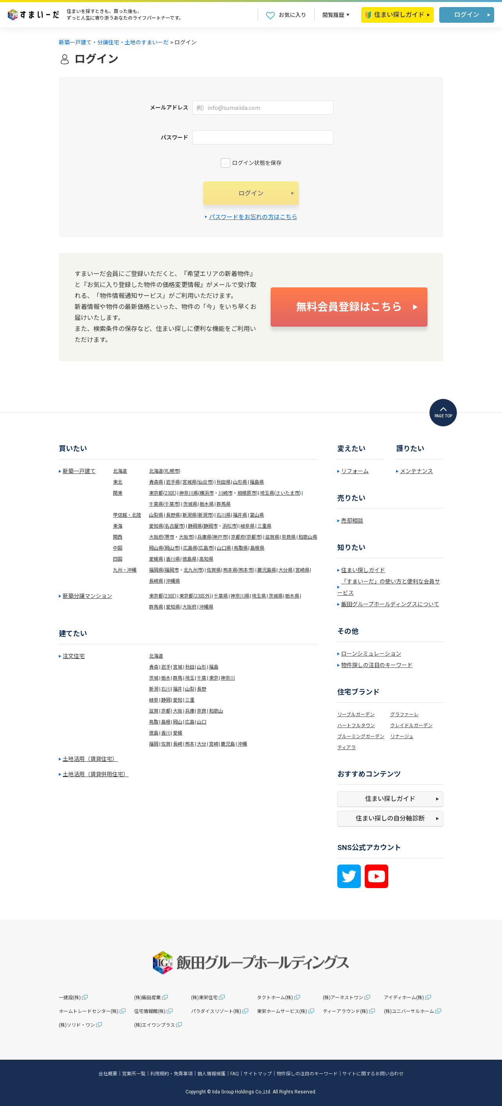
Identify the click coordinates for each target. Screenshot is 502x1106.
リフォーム (355, 471)
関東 (117, 493)
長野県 (173, 515)
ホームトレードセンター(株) (88, 1011)
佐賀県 (214, 570)
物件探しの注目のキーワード (377, 665)
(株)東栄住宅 (204, 997)
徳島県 (189, 559)
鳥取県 (241, 548)
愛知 (177, 700)
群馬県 (223, 504)
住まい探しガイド (394, 15)
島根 (166, 722)
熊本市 (246, 570)
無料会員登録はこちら (349, 307)
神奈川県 (188, 493)
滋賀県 (272, 537)
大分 (201, 744)
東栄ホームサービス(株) (282, 1011)
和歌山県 (307, 537)
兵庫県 (204, 537)
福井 (177, 689)
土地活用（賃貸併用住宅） (96, 774)
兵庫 (190, 711)
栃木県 (207, 504)
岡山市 (172, 548)
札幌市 (172, 471)
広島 (190, 722)
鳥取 (153, 722)
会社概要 (107, 1074)
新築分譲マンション (87, 596)
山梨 (190, 689)
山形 (201, 667)
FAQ (234, 1074)
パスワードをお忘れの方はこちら (253, 217)
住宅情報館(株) (150, 1011)
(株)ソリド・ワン (77, 1025)
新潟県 (189, 515)
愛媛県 (156, 559)
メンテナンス (416, 471)
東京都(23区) (162, 596)
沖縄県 (173, 581)
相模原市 (246, 493)
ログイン (466, 14)
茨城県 (190, 504)
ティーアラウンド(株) (345, 1011)
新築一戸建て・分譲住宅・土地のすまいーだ (114, 42)
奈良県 (289, 537)
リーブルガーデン (356, 714)
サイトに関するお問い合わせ (373, 1074)
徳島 (153, 733)
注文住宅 (74, 656)
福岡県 (156, 570)
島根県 (257, 548)
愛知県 (156, 526)
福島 (213, 667)
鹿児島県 (266, 570)
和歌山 (216, 711)
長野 (201, 689)
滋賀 (153, 711)
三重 (190, 700)
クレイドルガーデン (411, 725)
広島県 (190, 548)
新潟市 (205, 515)
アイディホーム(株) (404, 997)
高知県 (206, 559)
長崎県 (156, 581)
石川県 (223, 515)
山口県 (224, 548)
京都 (166, 711)
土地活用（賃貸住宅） (90, 759)
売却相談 (352, 520)
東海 (117, 526)
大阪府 (156, 537)
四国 (117, 559)
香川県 (173, 559)
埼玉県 (267, 493)
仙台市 (205, 482)
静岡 (166, 700)
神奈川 (228, 678)
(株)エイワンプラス (154, 1025)
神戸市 (220, 537)
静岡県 (195, 526)
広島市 (206, 548)
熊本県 (230, 570)
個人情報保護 (211, 1074)
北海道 (120, 471)
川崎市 (225, 493)
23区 (170, 493)
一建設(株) (70, 997)
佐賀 (166, 744)
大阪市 (186, 537)
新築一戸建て (79, 471)
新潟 (153, 689)
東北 (117, 482)
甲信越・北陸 (127, 515)
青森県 (156, 482)
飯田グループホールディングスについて (390, 604)
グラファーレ (404, 714)
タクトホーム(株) (275, 997)
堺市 (169, 537)
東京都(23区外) (195, 596)
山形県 (240, 482)
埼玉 (190, 678)
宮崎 (213, 744)
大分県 (285, 570)
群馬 (177, 678)
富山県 (257, 515)
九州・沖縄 (124, 570)
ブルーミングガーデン (360, 736)
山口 (201, 722)
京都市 (254, 537)
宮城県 (189, 482)
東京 (213, 678)
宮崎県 (302, 570)
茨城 (153, 678)
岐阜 (153, 700)
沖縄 (242, 744)
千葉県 (156, 504)
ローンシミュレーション (371, 654)
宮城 (177, 667)
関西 (117, 537)
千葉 (201, 678)
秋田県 (223, 482)
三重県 (264, 526)
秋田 (190, 667)
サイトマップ (258, 1074)
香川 (166, 733)
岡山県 (156, 548)
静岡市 (211, 526)
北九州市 (193, 570)
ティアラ (346, 747)
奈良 (201, 711)
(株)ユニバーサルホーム (409, 1011)
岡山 (177, 722)
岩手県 (173, 482)
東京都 (156, 493)
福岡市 (172, 570)
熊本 (190, 744)
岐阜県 (247, 526)
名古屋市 (174, 526)
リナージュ (401, 736)
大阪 (177, 711)
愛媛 (177, 733)
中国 (117, 548)
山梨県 (156, 515)
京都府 (238, 537)
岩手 (166, 667)
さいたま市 (287, 493)
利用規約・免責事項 (171, 1074)
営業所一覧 (134, 1074)
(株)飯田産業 (147, 997)
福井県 (240, 515)
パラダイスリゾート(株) (216, 1011)
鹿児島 (228, 744)
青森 (153, 667)
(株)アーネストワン (343, 997)
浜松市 (229, 526)
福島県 (257, 482)
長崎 (177, 744)
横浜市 (207, 493)
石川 (166, 689)
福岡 (153, 744)
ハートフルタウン (356, 725)
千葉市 (172, 504)
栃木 (166, 678)
